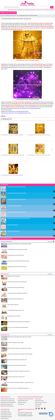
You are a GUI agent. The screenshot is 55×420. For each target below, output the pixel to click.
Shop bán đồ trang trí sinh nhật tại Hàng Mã (16, 212)
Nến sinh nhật (38, 404)
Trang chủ (2, 15)
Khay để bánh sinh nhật (6, 413)
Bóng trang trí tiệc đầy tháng (7, 406)
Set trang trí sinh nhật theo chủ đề (25, 398)
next (52, 149)
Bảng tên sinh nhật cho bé (12, 224)
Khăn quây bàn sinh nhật (6, 416)
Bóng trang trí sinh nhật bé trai (7, 398)
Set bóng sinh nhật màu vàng (13, 231)
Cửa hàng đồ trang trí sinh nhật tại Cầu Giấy (16, 199)
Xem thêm (49, 241)
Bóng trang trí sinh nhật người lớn (8, 402)
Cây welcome (21, 404)
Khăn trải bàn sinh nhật (6, 414)
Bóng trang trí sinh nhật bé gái (7, 400)
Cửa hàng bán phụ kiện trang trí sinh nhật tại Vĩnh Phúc (18, 218)
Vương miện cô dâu (5, 411)
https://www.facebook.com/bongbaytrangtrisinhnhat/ (29, 108)
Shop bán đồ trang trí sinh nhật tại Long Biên (16, 193)
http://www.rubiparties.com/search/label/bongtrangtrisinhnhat (17, 113)
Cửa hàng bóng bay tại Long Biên (14, 205)
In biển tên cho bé (22, 402)
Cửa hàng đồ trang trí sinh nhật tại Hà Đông (16, 186)
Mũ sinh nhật (38, 398)
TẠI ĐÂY (5, 68)
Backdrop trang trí (5, 418)
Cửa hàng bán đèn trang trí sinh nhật (11, 15)
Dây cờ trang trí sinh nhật (40, 402)
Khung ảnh (37, 406)
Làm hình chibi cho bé (23, 400)
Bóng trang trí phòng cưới (6, 404)
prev (2, 149)
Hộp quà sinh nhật (39, 400)
